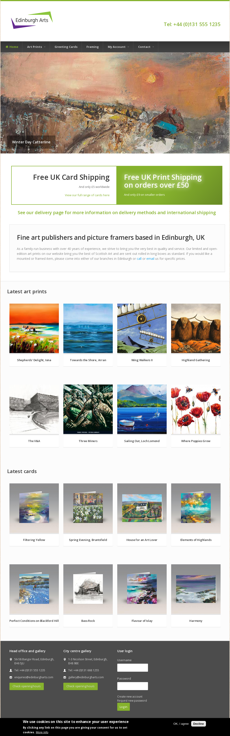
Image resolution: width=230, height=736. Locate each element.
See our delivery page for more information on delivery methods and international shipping (117, 212)
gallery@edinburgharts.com (86, 677)
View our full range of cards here (87, 195)
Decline (198, 723)
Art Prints (36, 47)
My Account (118, 47)
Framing (92, 47)
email (150, 258)
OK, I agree (181, 723)
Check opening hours (27, 686)
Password (125, 678)
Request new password (132, 701)
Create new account (129, 696)
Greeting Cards (66, 47)
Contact (146, 47)
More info (42, 732)
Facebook (218, 16)
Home (11, 47)
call (139, 258)
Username (125, 660)
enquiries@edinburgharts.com (33, 677)
